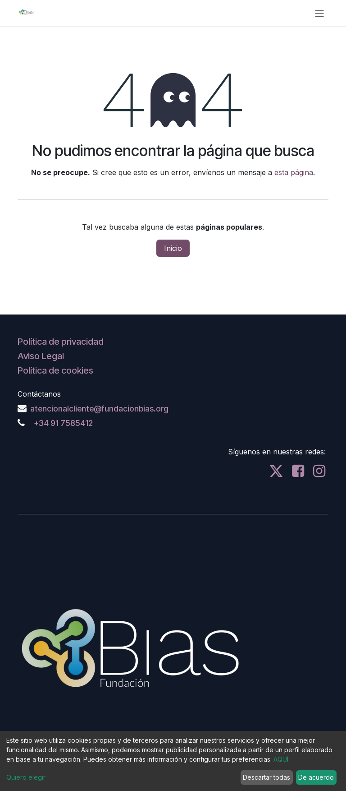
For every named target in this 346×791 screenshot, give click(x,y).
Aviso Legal (41, 356)
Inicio (173, 248)
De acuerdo (316, 777)
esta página (293, 172)
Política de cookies (55, 370)
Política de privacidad (61, 341)
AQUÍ (280, 759)
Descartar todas (266, 777)
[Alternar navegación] (319, 13)
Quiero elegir (26, 777)
